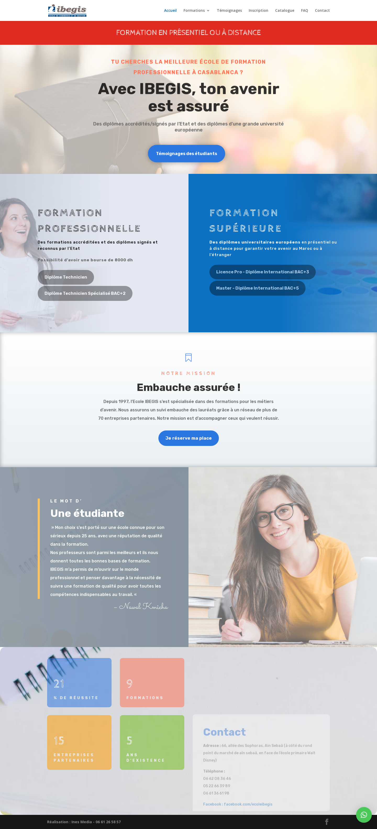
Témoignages (229, 11)
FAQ (304, 11)
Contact (322, 11)
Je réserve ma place (188, 438)
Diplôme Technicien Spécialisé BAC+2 (85, 293)
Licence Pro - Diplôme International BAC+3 (262, 271)
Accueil (170, 11)
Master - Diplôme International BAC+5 (257, 288)
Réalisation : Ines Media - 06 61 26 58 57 (84, 821)
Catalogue (284, 11)
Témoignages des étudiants (186, 154)
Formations (194, 11)
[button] (364, 815)
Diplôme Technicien (66, 277)
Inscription (258, 11)
